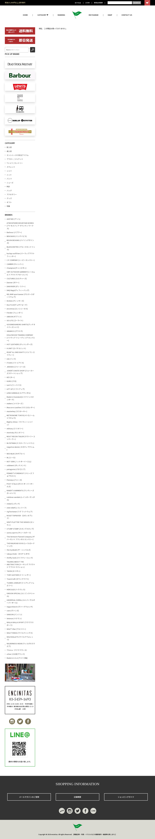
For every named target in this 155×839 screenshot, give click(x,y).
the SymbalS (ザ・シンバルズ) (19, 550)
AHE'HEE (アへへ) (13, 219)
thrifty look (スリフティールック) (20, 558)
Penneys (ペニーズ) (14, 480)
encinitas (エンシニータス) (17, 308)
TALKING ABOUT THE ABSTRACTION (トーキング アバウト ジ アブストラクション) (21, 564)
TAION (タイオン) (13, 571)
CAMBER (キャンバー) (15, 264)
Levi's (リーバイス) (14, 385)
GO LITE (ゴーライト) (15, 320)
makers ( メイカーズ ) (15, 403)
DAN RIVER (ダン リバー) (16, 286)
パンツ (9, 178)
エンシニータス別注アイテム (18, 155)
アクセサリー (12, 194)
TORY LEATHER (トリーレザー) (19, 575)
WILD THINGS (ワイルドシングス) (20, 633)
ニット (9, 175)
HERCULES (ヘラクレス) (16, 589)
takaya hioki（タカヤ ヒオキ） (19, 554)
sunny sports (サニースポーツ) (19, 532)
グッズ (9, 198)
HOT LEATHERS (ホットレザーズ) (19, 344)
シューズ (10, 182)
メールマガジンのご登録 (29, 797)
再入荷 (9, 151)
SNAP (110, 15)
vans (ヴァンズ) (13, 610)
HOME (25, 15)
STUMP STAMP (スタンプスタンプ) (20, 529)
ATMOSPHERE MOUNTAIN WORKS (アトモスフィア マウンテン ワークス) (20, 226)
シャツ (9, 171)
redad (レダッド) (13, 503)
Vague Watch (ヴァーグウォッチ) (20, 606)
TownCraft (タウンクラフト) (18, 579)
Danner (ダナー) (13, 282)
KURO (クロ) (11, 381)
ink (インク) (11, 359)
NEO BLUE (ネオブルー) (16, 453)
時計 (8, 186)
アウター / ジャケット (15, 159)
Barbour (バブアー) (14, 232)
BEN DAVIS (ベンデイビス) (17, 236)
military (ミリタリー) (15, 428)
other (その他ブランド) (16, 654)
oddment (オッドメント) (16, 465)
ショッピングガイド (126, 797)
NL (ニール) (11, 457)
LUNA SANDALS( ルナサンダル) (19, 393)
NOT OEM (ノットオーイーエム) (19, 461)
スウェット (11, 167)
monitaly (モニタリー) (15, 432)
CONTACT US (126, 15)
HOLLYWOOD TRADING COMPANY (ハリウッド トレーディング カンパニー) (21, 338)
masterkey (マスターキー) (17, 411)
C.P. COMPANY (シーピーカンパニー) (21, 260)
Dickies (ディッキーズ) (15, 301)
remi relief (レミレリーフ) (16, 507)
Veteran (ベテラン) (14, 618)
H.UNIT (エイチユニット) (16, 348)
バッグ (9, 190)
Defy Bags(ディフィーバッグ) (18, 290)
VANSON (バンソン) (14, 614)
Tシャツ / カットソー (15, 163)
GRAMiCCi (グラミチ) (15, 331)
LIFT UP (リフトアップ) (16, 389)
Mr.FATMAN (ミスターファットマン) (20, 443)
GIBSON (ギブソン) (14, 316)
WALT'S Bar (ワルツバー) (16, 629)
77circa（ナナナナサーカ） (17, 650)
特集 (8, 206)
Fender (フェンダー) (15, 312)
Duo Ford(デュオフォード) (17, 305)
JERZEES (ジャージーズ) (16, 367)
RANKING (61, 15)
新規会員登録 (98, 3)
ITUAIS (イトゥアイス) (15, 363)
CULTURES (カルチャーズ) (17, 278)
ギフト (9, 202)
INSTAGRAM (93, 15)
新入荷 (9, 147)
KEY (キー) (11, 377)
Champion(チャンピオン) (16, 268)
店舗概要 (77, 797)
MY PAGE (78, 3)
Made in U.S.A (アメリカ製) (17, 658)
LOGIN (87, 3)
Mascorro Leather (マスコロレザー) (21, 407)
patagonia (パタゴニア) (16, 469)
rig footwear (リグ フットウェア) (19, 511)
